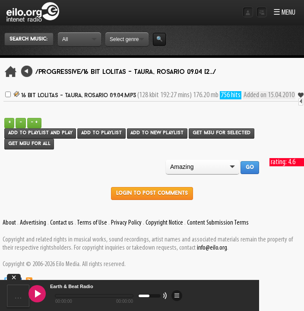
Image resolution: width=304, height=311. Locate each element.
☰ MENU (284, 13)
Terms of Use (92, 222)
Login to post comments (152, 193)
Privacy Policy (126, 222)
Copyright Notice (164, 222)
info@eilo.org (212, 247)
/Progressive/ (59, 72)
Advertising (33, 222)
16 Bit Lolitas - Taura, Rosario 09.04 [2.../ (149, 72)
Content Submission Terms (218, 222)
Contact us (61, 222)
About (9, 222)
